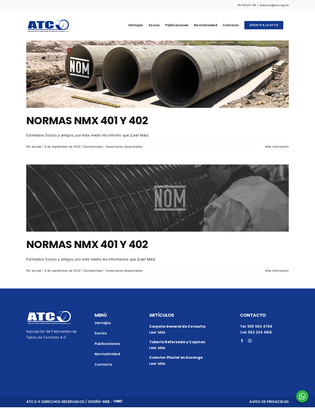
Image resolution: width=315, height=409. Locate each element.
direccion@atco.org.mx (274, 5)
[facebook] (242, 341)
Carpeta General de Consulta (177, 326)
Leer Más (157, 332)
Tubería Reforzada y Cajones (177, 341)
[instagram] (250, 341)
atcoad (36, 146)
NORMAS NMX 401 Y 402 (87, 120)
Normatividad (93, 146)
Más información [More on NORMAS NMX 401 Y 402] (277, 146)
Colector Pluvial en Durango (176, 357)
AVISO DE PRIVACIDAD (269, 401)
